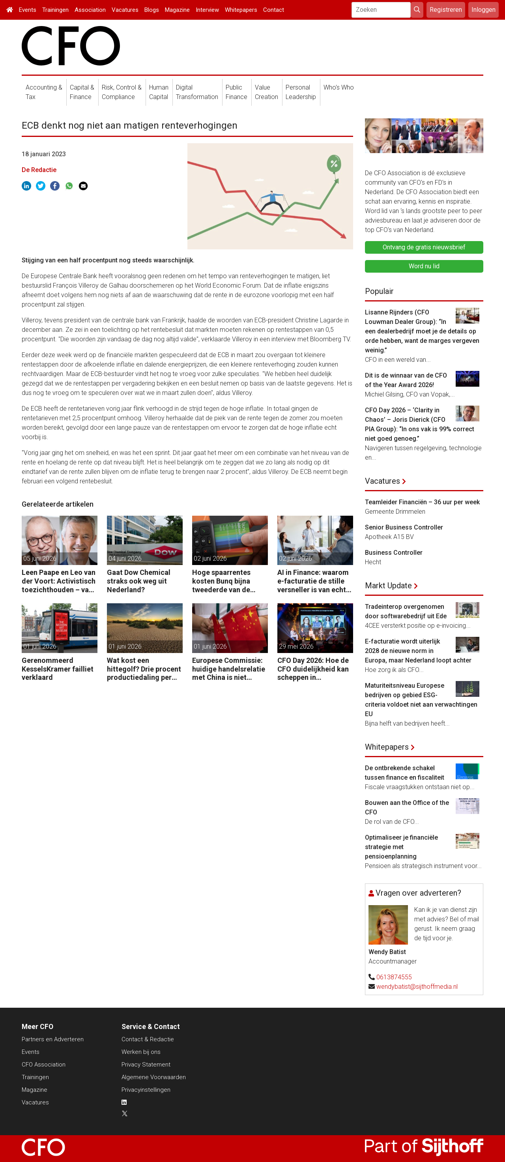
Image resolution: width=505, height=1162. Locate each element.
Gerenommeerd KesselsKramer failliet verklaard (58, 668)
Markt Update (388, 585)
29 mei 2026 (296, 646)
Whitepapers (241, 9)
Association (90, 9)
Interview (207, 9)
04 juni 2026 (125, 558)
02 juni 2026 (210, 558)
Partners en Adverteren (53, 1039)
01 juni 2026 (39, 646)
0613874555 (394, 977)
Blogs (151, 9)
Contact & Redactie (148, 1039)
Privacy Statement (146, 1064)
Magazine (177, 9)
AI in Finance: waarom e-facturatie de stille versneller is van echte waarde (313, 581)
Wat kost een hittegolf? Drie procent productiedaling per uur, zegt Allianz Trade (144, 669)
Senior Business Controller (404, 527)
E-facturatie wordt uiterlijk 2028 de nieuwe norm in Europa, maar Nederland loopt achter (418, 651)
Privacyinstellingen (146, 1089)
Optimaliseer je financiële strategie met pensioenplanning (401, 847)
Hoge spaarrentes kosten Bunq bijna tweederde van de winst (221, 581)
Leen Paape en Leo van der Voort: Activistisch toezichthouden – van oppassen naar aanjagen (58, 581)
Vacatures (125, 9)
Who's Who (339, 87)
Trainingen (55, 9)
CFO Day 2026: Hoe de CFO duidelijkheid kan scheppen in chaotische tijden (313, 669)
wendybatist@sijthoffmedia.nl (417, 986)
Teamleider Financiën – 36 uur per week (422, 502)
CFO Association (43, 1064)
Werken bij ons (141, 1051)
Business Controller (394, 552)
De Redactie (39, 170)
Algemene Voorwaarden (154, 1077)
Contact (273, 9)
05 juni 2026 (39, 558)
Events (27, 9)
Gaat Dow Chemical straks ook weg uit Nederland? (138, 580)
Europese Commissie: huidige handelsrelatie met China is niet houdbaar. (228, 669)
